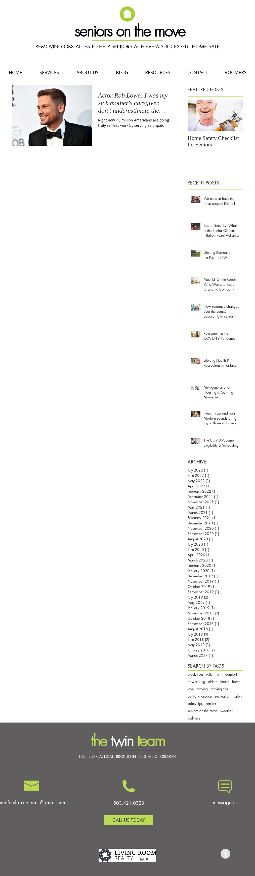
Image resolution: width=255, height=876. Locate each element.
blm (219, 674)
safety (237, 696)
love (191, 689)
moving (202, 689)
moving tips (219, 689)
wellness (194, 718)
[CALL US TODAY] (128, 820)
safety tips (195, 703)
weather (227, 711)
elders (212, 681)
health (224, 681)
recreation (222, 696)
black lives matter (201, 674)
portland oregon (200, 696)
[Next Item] (235, 115)
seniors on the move (203, 711)
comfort (231, 674)
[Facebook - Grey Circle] (225, 854)
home (236, 681)
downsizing (196, 681)
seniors (211, 703)
